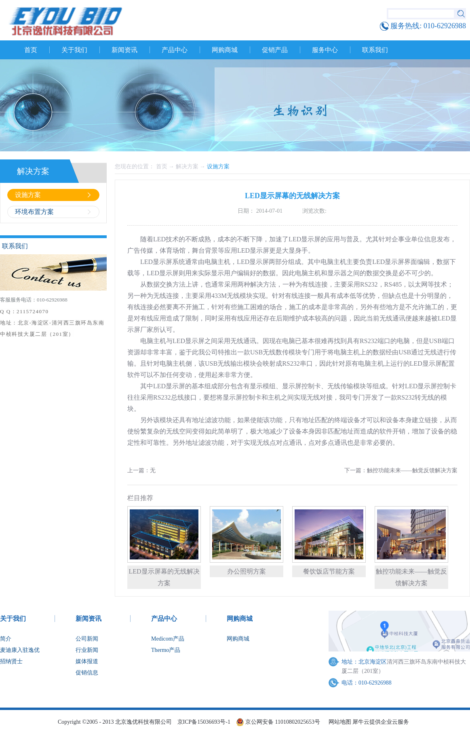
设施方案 (218, 166)
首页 (30, 49)
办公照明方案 (246, 571)
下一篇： (400, 470)
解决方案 (187, 166)
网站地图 (338, 722)
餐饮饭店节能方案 (329, 571)
